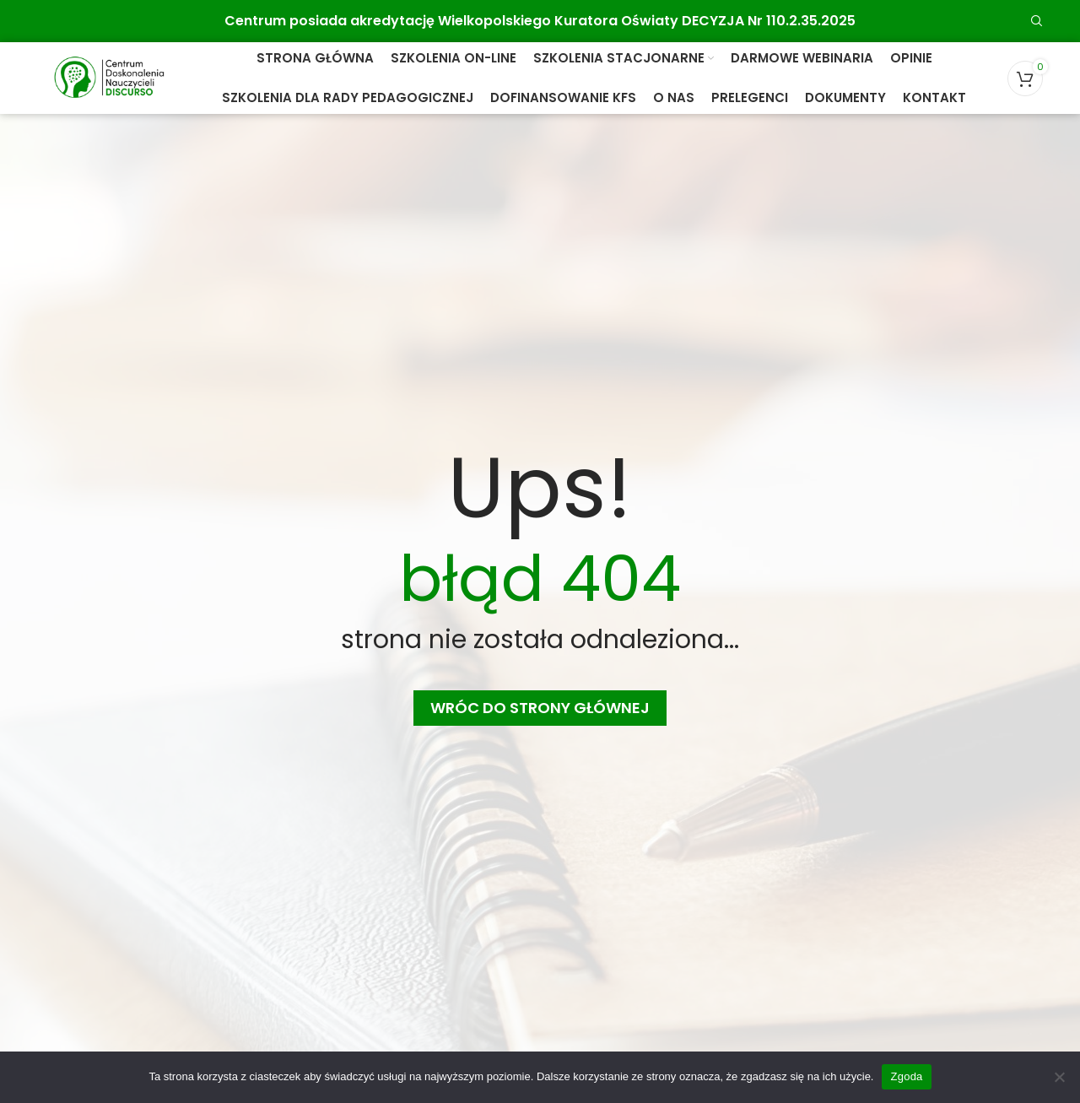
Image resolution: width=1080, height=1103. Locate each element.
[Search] (1037, 21)
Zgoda (906, 1076)
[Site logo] (109, 77)
